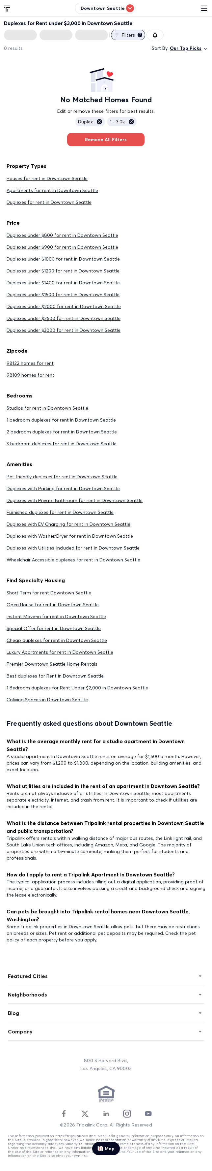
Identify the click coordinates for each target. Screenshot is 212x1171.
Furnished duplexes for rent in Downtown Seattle (60, 512)
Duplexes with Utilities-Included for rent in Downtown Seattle (73, 548)
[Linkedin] (106, 1114)
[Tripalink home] (7, 8)
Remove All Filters (106, 139)
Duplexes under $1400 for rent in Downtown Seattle (63, 283)
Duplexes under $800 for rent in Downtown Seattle (62, 235)
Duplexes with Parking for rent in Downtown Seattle (63, 488)
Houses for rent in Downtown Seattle (47, 178)
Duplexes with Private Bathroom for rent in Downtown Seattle (75, 500)
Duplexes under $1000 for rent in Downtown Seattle (63, 259)
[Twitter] (85, 1114)
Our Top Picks (189, 48)
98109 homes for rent (30, 375)
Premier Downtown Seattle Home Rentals (52, 664)
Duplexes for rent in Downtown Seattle (49, 202)
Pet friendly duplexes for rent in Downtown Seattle (62, 477)
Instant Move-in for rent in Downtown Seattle (56, 616)
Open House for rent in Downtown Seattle (53, 605)
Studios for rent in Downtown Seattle (47, 408)
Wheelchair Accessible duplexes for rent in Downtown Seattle (73, 560)
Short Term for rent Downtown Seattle (49, 593)
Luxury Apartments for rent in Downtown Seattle (60, 652)
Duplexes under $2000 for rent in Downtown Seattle (64, 306)
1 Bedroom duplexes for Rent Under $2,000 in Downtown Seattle (77, 688)
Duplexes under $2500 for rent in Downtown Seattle (63, 318)
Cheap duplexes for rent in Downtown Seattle (57, 640)
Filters (128, 35)
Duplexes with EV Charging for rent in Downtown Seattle (68, 524)
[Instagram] (127, 1114)
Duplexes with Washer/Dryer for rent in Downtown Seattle (70, 536)
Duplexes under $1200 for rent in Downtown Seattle (63, 271)
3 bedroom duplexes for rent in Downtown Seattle (62, 444)
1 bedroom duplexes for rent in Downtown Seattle (61, 420)
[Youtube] (148, 1114)
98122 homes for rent (30, 363)
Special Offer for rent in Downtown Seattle (54, 628)
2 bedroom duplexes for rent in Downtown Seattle (62, 432)
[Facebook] (64, 1114)
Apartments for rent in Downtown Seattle (52, 190)
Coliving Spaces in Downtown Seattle (47, 700)
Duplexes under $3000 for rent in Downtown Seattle (63, 330)
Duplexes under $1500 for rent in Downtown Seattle (63, 295)
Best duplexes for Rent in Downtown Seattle (55, 676)
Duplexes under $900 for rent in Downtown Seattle (62, 247)
